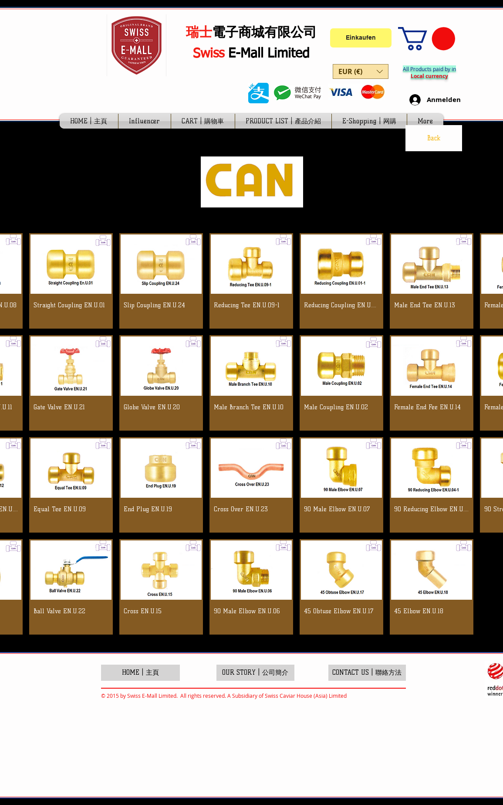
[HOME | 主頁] (140, 673)
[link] (426, 38)
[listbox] (360, 71)
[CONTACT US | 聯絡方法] (367, 673)
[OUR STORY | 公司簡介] (255, 673)
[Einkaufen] (361, 38)
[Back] (433, 138)
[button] (360, 71)
